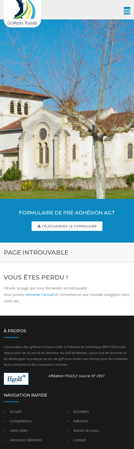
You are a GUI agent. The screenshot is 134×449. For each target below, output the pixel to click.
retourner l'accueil (39, 294)
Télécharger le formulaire (67, 226)
